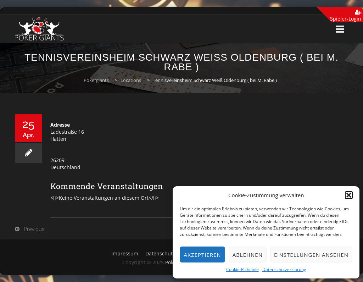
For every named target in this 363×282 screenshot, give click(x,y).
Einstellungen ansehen (311, 254)
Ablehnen (248, 254)
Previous (34, 228)
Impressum (124, 253)
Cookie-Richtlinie (242, 269)
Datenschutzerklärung (284, 269)
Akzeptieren (202, 254)
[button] (348, 195)
